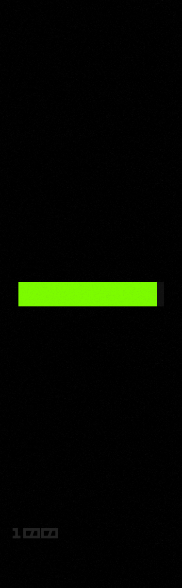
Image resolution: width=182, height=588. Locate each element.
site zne (91, 549)
